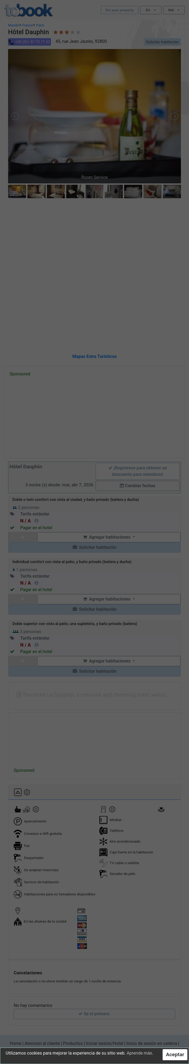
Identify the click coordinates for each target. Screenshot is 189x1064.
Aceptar (175, 1054)
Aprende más (139, 1053)
